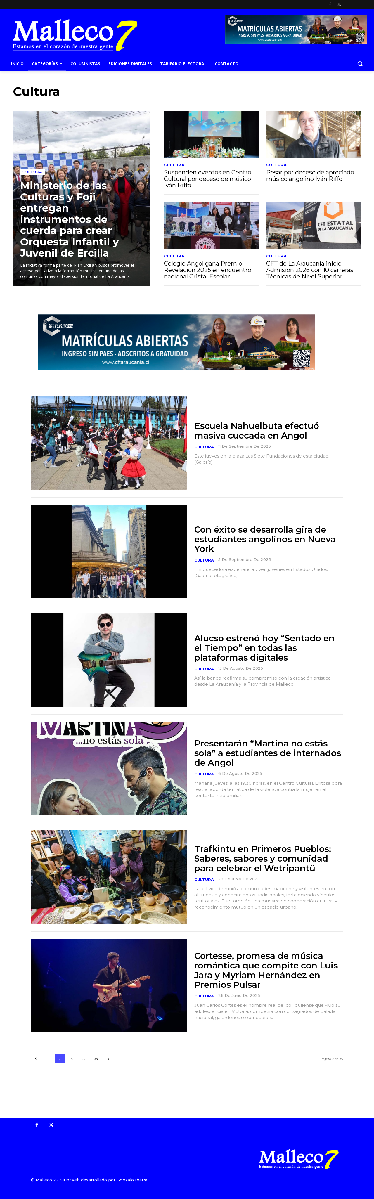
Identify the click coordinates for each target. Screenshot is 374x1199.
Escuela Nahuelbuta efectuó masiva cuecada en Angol (257, 430)
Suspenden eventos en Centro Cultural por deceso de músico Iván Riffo (207, 179)
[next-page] (108, 1058)
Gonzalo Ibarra (132, 1180)
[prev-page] (36, 1058)
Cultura (32, 171)
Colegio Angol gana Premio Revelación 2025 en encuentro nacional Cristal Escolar (207, 270)
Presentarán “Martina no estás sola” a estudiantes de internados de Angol (262, 753)
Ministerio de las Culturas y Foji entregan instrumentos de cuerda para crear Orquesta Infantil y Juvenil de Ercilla (70, 219)
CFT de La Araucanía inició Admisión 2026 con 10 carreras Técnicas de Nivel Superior (309, 270)
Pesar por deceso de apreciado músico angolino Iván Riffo (310, 175)
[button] (360, 64)
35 (96, 1058)
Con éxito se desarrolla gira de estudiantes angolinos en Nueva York (266, 539)
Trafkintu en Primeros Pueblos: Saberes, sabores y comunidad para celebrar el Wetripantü (263, 858)
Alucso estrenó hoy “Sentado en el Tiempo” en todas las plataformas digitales (265, 648)
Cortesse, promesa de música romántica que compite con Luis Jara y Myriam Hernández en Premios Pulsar (266, 970)
